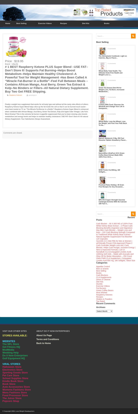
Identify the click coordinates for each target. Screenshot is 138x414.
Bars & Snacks (102, 269)
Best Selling (21, 23)
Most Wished (101, 292)
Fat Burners (101, 288)
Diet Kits (85, 23)
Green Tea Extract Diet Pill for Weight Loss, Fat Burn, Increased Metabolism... (111, 90)
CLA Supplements (103, 277)
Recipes (63, 23)
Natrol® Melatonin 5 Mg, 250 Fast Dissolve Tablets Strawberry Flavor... (113, 139)
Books (106, 23)
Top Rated (100, 301)
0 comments (112, 48)
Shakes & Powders (104, 299)
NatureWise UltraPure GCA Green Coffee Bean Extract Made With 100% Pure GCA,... (111, 155)
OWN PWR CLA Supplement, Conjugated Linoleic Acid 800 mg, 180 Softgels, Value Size (115, 259)
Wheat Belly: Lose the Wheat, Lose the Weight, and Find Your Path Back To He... (113, 123)
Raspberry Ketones (15, 95)
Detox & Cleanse (103, 279)
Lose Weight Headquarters (25, 411)
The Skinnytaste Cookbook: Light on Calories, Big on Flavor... (113, 57)
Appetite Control (103, 266)
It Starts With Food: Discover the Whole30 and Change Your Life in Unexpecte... (111, 106)
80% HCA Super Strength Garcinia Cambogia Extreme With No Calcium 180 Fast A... (113, 202)
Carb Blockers (102, 275)
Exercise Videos (45, 23)
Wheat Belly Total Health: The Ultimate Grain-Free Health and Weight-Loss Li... (110, 73)
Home (7, 23)
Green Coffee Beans (104, 290)
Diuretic (99, 284)
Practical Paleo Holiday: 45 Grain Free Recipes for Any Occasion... (111, 186)
